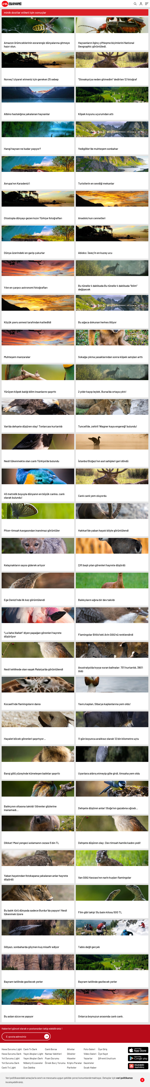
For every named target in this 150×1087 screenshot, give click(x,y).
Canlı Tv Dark (30, 1049)
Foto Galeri (89, 1049)
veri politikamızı (124, 1077)
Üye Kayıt (103, 1053)
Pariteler (71, 1067)
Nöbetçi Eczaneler (33, 1062)
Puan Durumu (52, 1058)
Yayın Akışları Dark (33, 1058)
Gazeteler (89, 1062)
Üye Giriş (102, 1049)
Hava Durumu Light (12, 1049)
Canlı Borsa (51, 1049)
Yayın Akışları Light (33, 1053)
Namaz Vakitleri (53, 1053)
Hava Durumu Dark (11, 1053)
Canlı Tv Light (9, 1067)
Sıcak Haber (90, 1067)
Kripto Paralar (74, 1062)
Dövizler (71, 1053)
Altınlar (71, 1049)
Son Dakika (29, 1067)
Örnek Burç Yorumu (55, 1062)
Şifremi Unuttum (107, 1058)
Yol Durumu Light (11, 1058)
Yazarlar (88, 1058)
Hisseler (71, 1058)
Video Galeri (90, 1053)
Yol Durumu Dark (10, 1062)
